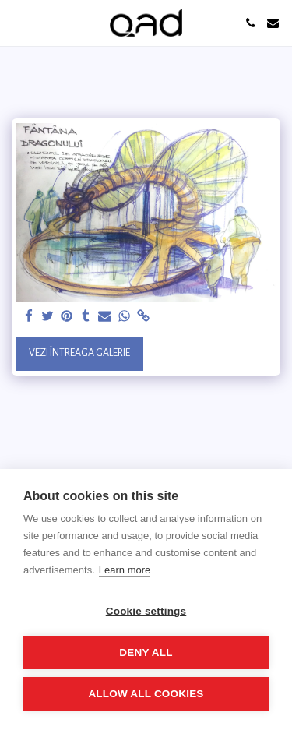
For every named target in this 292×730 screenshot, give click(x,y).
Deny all (145, 652)
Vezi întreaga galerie (79, 352)
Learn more (124, 570)
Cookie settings (146, 611)
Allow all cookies (145, 694)
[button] (17, 22)
